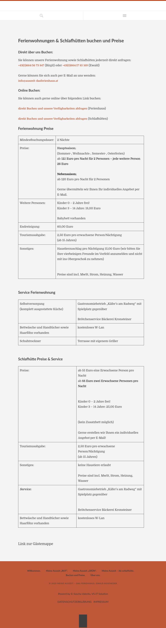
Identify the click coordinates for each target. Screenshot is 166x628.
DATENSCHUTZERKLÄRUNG (74, 601)
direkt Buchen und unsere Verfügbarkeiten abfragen (54, 108)
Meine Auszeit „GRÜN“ (84, 570)
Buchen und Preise (75, 575)
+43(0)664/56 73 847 (32, 65)
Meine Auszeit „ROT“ (56, 570)
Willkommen (33, 570)
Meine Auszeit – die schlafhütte (117, 570)
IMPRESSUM (101, 601)
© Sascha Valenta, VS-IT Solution (89, 593)
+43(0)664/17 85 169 (77, 65)
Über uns (95, 575)
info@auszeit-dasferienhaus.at (39, 80)
